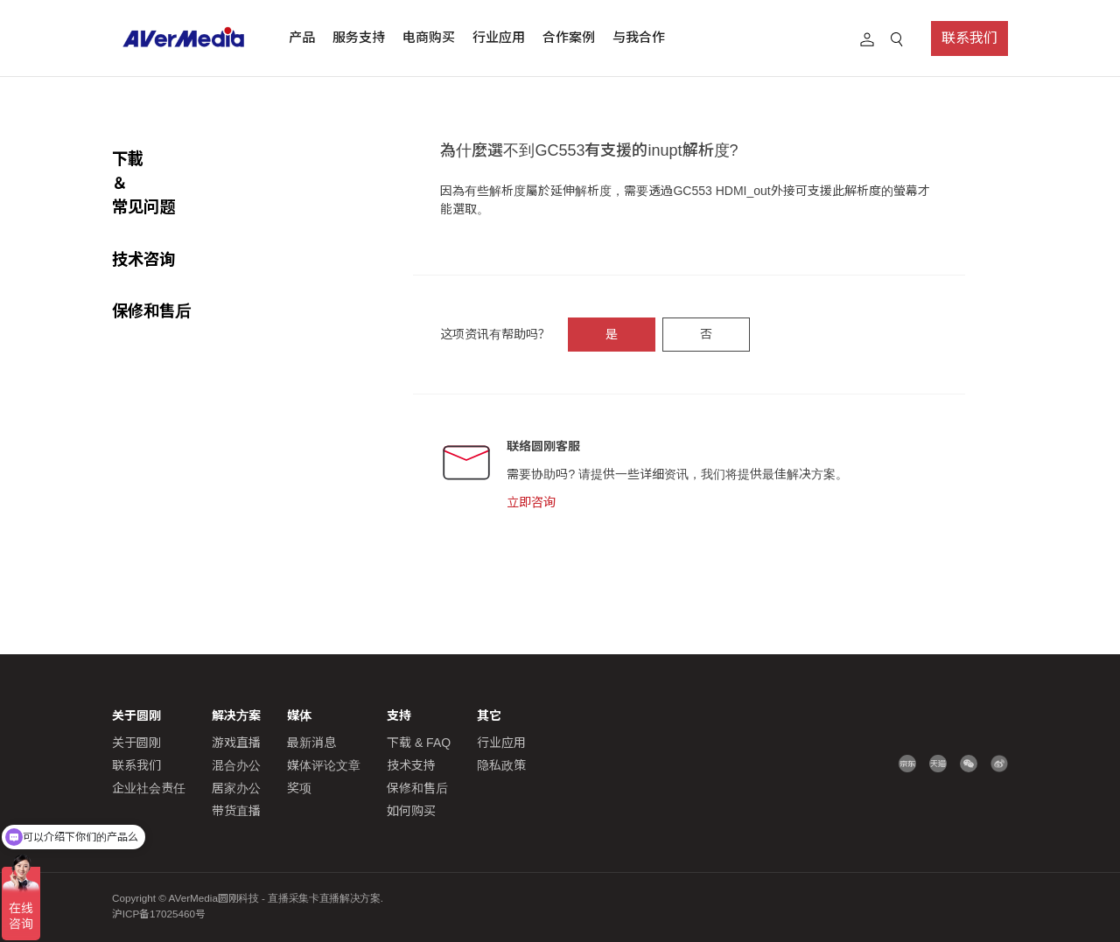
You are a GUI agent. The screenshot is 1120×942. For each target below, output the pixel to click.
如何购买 (411, 811)
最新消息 (311, 743)
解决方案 (236, 715)
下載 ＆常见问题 (169, 159)
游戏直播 (236, 743)
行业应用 (498, 37)
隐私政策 (501, 765)
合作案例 (568, 37)
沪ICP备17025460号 (159, 913)
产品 (302, 37)
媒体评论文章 (323, 765)
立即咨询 (531, 502)
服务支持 (358, 37)
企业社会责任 (149, 788)
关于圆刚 (136, 743)
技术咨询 (143, 211)
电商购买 (428, 37)
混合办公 (236, 765)
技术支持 (411, 765)
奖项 (299, 788)
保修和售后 (151, 263)
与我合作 (638, 37)
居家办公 (236, 788)
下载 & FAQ (419, 743)
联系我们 (970, 38)
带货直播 (236, 811)
